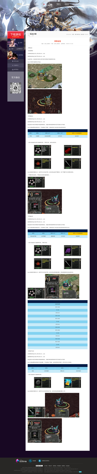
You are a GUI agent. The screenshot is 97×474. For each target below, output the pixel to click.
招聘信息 (54, 465)
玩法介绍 (82, 34)
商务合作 (50, 465)
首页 (73, 34)
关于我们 (46, 465)
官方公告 (15, 61)
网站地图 (59, 465)
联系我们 (63, 465)
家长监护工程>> (39, 465)
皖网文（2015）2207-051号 (65, 467)
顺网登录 (20, 49)
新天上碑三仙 (77, 34)
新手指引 (15, 69)
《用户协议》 (35, 471)
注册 (11, 49)
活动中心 (15, 65)
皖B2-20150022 (57, 468)
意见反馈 (67, 465)
